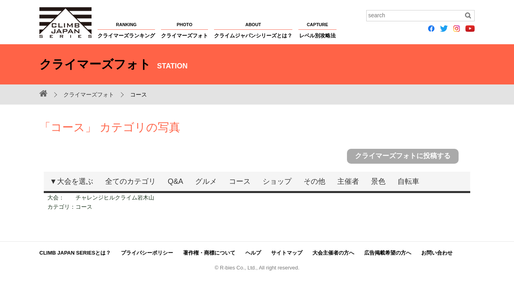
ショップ (277, 181)
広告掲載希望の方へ (387, 252)
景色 (378, 181)
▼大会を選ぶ (71, 181)
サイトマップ (286, 252)
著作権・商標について (209, 252)
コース (240, 181)
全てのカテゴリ (130, 181)
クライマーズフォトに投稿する (403, 156)
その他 (314, 181)
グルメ (206, 181)
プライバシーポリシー (147, 252)
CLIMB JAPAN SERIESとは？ (75, 252)
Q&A (175, 181)
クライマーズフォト (88, 94)
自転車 (408, 181)
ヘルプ (253, 252)
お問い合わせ (437, 252)
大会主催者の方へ (333, 252)
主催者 (348, 181)
